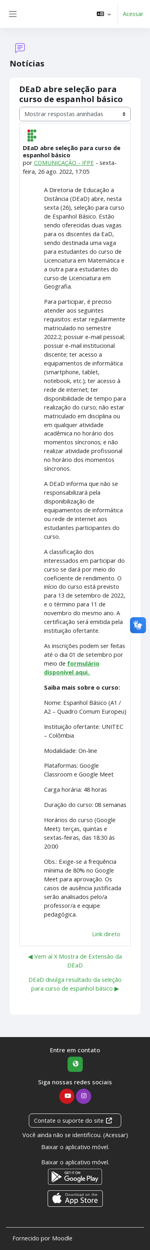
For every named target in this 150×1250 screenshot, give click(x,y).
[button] (104, 14)
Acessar (133, 14)
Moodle (62, 1238)
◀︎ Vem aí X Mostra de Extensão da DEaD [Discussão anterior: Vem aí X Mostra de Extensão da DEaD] (75, 960)
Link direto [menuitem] (106, 934)
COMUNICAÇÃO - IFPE (64, 163)
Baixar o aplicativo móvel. (75, 1147)
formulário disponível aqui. (72, 667)
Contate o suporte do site (73, 1120)
